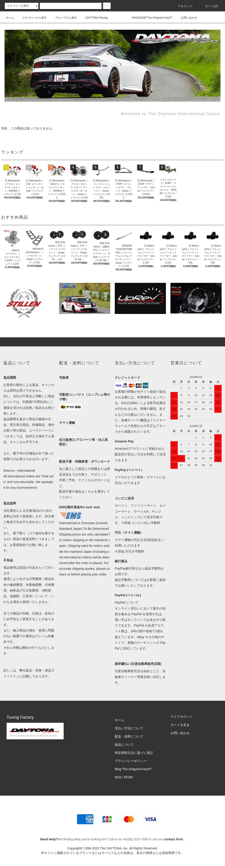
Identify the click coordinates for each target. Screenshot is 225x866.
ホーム (10, 17)
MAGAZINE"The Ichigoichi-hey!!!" (149, 17)
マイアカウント (181, 716)
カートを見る (180, 725)
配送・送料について (129, 736)
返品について (124, 744)
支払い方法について (129, 728)
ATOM (128, 777)
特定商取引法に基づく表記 (134, 753)
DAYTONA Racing (94, 17)
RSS (118, 777)
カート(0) (209, 6)
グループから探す (63, 17)
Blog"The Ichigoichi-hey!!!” (133, 769)
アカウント (182, 6)
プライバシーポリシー (131, 761)
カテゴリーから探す (32, 17)
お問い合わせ (186, 17)
